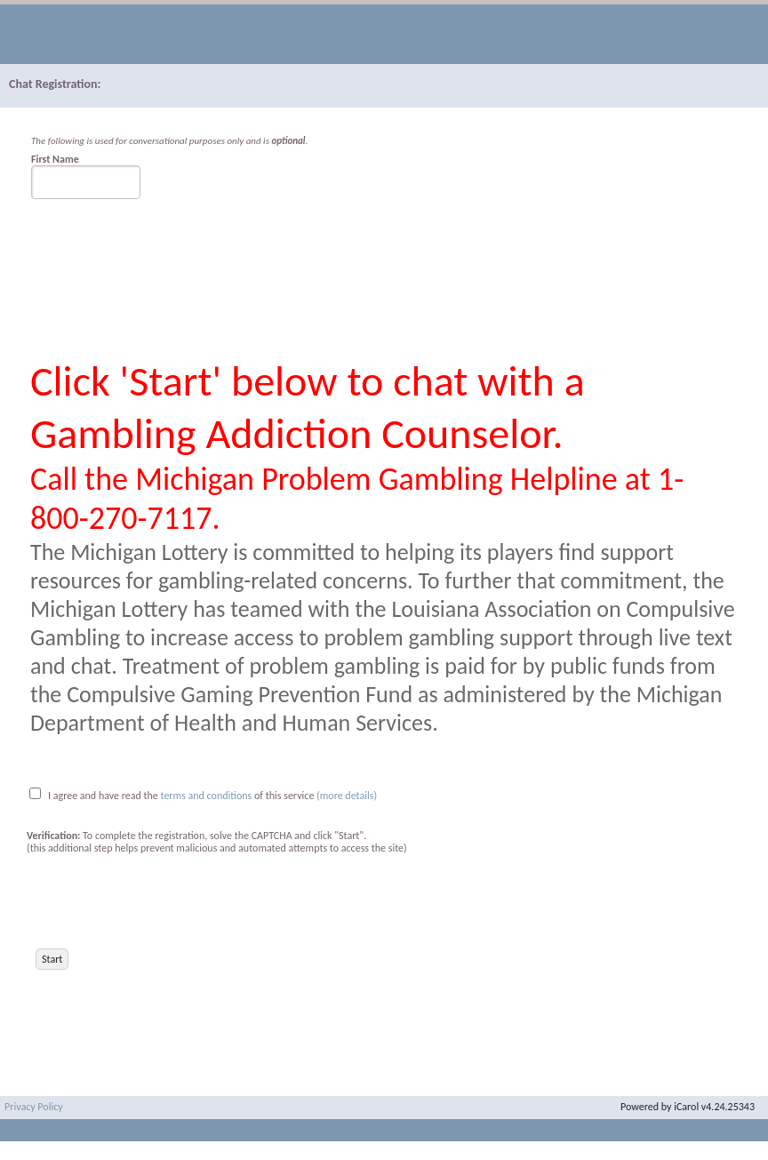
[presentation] (162, 901)
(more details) (346, 795)
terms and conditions (208, 795)
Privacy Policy (33, 1106)
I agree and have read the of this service (181, 795)
